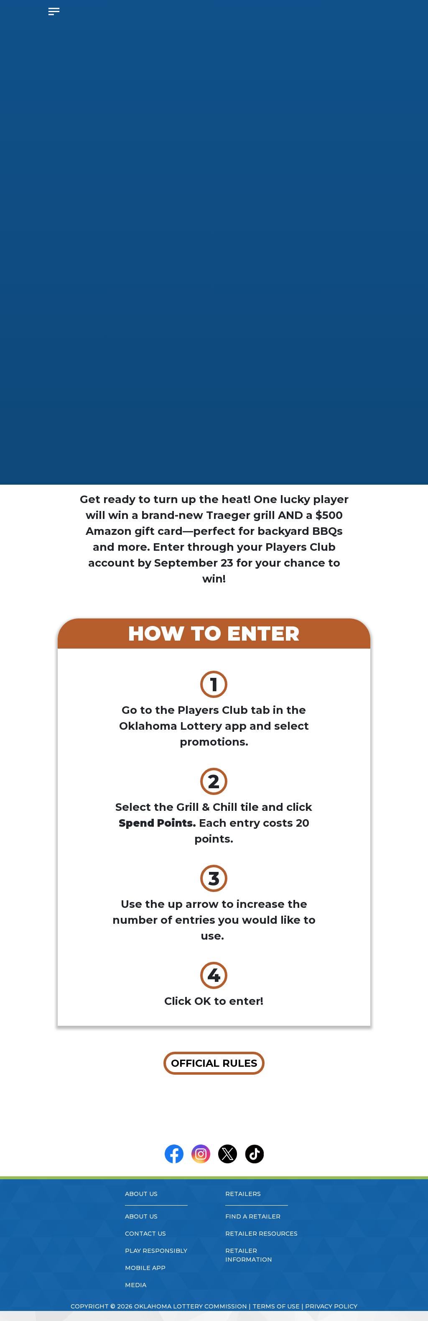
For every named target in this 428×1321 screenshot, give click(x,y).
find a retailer (252, 1216)
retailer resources (261, 1233)
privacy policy (331, 1306)
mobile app (145, 1268)
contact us (145, 1233)
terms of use (276, 1306)
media (135, 1285)
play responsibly (156, 1251)
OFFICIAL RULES (214, 1063)
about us (141, 1216)
